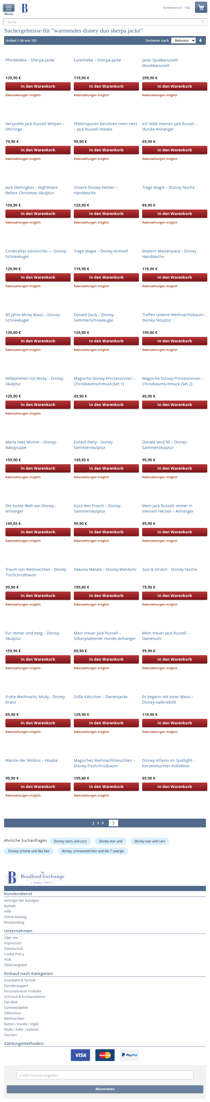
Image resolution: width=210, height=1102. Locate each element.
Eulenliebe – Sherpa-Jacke (97, 60)
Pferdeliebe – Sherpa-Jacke (29, 60)
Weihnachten (14, 1018)
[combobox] (105, 22)
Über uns (11, 937)
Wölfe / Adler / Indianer (21, 1029)
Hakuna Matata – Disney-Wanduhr (105, 569)
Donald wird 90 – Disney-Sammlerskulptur (165, 444)
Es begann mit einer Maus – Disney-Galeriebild (167, 699)
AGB (7, 959)
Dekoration (12, 1013)
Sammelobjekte (16, 1007)
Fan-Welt (11, 1002)
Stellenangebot (15, 965)
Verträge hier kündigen (21, 900)
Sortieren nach (157, 40)
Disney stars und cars (70, 841)
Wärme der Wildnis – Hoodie (31, 760)
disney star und (110, 841)
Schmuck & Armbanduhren (24, 996)
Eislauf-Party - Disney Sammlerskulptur (93, 444)
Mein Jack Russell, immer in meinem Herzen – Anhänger (168, 508)
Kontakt (10, 906)
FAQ (187, 8)
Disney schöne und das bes (28, 851)
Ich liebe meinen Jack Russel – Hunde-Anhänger (169, 126)
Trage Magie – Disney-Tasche (168, 187)
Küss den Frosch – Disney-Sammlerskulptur (98, 508)
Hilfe (7, 911)
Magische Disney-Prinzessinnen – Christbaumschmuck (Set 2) (172, 381)
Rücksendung (14, 922)
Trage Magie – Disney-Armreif (101, 251)
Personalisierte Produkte (23, 991)
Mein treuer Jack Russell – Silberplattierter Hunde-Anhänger (105, 635)
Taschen (10, 1035)
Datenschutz (13, 948)
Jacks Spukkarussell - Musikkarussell (161, 62)
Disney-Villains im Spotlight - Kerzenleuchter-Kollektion (168, 763)
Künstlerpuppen (16, 985)
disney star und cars (150, 841)
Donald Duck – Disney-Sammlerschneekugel (94, 317)
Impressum (12, 943)
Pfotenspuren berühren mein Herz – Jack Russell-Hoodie (105, 126)
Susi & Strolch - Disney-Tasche (169, 569)
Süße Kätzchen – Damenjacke (101, 696)
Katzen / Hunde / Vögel (21, 1024)
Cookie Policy (14, 954)
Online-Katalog (15, 917)
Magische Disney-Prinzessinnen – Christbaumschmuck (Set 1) (104, 381)
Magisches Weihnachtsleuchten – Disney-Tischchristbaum (104, 763)
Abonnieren (105, 1089)
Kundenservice (172, 8)
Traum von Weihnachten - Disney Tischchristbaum (35, 572)
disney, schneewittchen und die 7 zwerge (93, 851)
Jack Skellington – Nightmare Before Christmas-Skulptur (31, 190)
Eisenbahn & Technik (20, 980)
